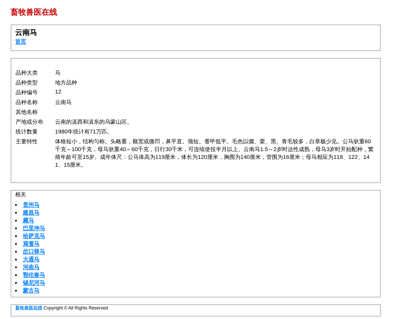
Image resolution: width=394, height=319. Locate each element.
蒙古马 (31, 290)
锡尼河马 (34, 283)
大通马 (31, 259)
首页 (20, 41)
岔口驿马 (34, 251)
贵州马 (31, 205)
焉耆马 (31, 244)
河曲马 (31, 267)
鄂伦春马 (34, 275)
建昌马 (31, 212)
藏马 (28, 220)
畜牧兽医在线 (28, 307)
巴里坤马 (34, 228)
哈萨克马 (34, 236)
